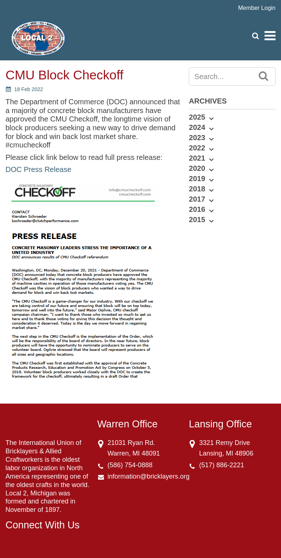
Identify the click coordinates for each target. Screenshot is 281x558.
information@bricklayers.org (149, 476)
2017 (197, 199)
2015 (197, 220)
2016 (197, 209)
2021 (197, 158)
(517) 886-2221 (221, 465)
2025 (197, 117)
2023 (197, 138)
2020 (197, 168)
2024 (197, 127)
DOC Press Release (38, 169)
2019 (197, 179)
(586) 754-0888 (130, 465)
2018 (197, 189)
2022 (197, 148)
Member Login (257, 8)
